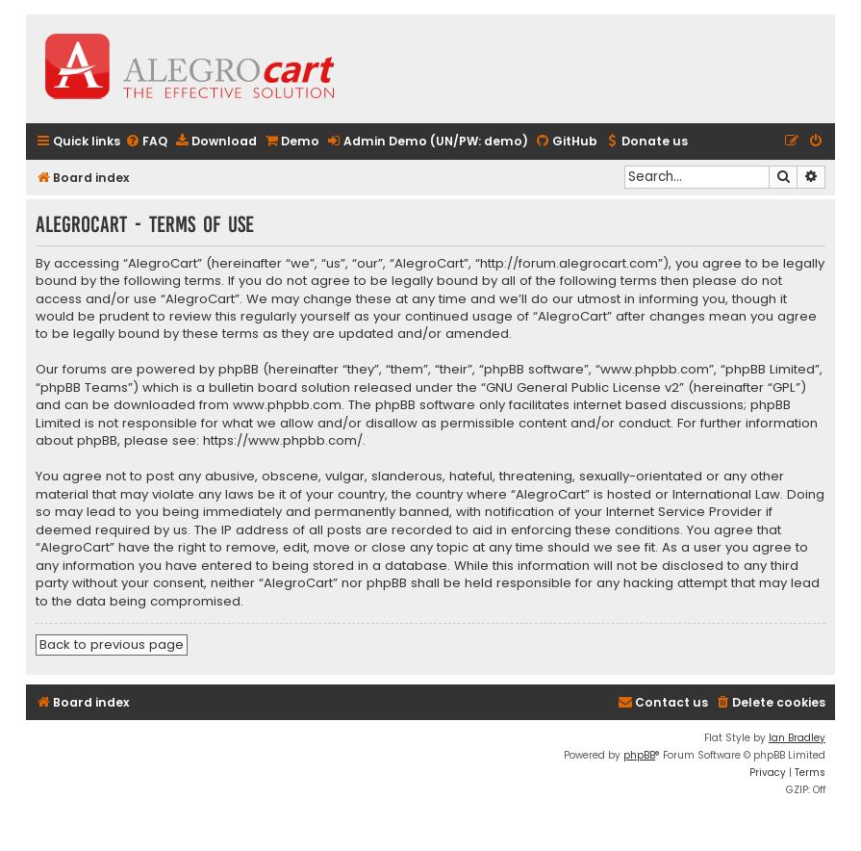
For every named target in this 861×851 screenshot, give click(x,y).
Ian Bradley (797, 738)
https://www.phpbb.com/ (283, 441)
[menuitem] (146, 142)
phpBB (639, 755)
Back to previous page (111, 644)
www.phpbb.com (287, 405)
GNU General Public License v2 (582, 388)
